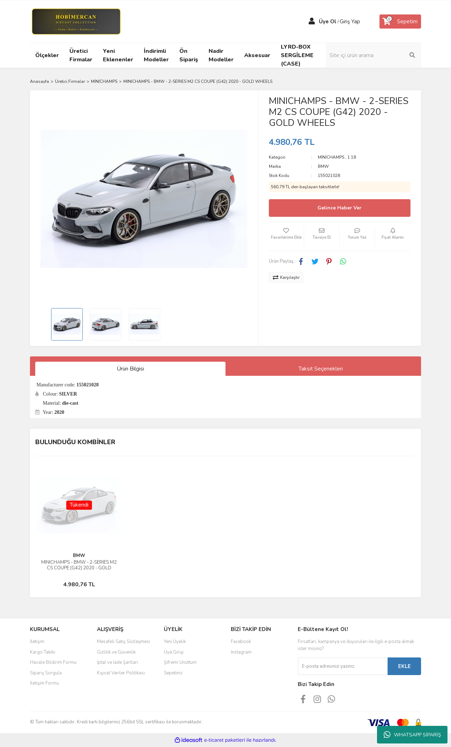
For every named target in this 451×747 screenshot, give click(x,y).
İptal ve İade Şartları (117, 662)
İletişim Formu (44, 683)
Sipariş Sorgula (46, 673)
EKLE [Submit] (404, 666)
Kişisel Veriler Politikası (121, 673)
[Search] (373, 55)
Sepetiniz (173, 673)
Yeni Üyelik (175, 641)
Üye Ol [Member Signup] (327, 21)
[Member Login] (312, 21)
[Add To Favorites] (286, 236)
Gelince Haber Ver (339, 207)
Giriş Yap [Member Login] (350, 21)
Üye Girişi (174, 652)
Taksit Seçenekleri (320, 369)
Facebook (241, 641)
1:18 (351, 157)
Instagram (241, 652)
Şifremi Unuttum (180, 662)
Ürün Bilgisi (130, 369)
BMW (323, 166)
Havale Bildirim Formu (53, 662)
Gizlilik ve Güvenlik (116, 652)
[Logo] (76, 21)
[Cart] (400, 21)
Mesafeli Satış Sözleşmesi (123, 641)
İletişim (37, 641)
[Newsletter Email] (343, 666)
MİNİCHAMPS (331, 157)
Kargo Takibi (42, 652)
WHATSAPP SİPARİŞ (412, 735)
